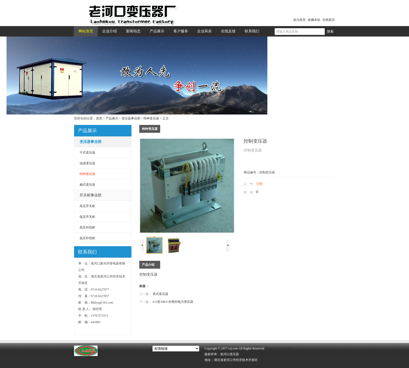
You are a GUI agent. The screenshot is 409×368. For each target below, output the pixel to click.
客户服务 (180, 31)
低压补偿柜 (87, 238)
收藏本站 (314, 20)
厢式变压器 (87, 184)
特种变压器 (151, 118)
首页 (99, 118)
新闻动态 (133, 31)
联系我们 (252, 31)
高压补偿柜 (87, 227)
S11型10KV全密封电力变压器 (173, 302)
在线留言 (328, 20)
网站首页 (86, 31)
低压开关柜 (87, 217)
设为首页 (299, 20)
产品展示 (157, 31)
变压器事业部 (131, 118)
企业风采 (204, 31)
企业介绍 (109, 31)
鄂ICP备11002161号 (279, 348)
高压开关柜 (87, 206)
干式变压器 (87, 152)
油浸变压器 (87, 163)
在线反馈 (228, 31)
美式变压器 (160, 294)
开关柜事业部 (90, 195)
